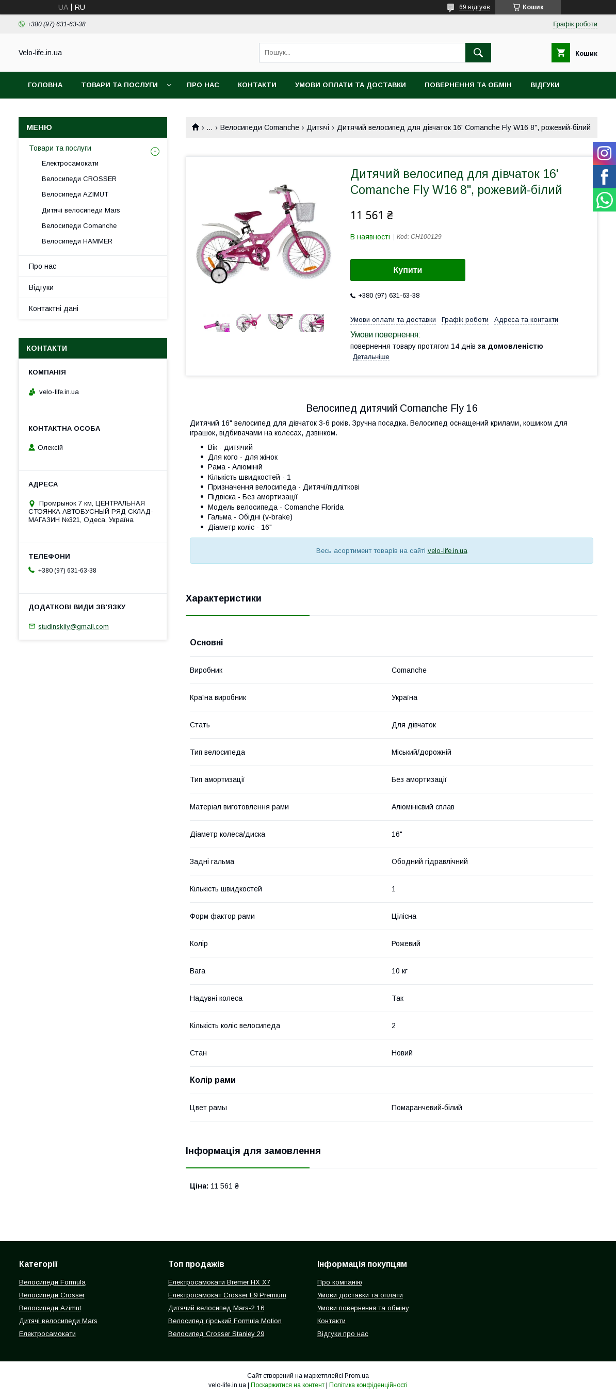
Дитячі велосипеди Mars (81, 210)
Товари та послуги (119, 85)
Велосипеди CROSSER (79, 179)
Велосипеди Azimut (50, 1308)
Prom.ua (357, 1375)
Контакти (257, 85)
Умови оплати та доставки (350, 85)
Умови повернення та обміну (363, 1308)
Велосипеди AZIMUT (75, 194)
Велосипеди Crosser (52, 1295)
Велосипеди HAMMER (77, 241)
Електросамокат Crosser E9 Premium (227, 1295)
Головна (45, 85)
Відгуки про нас (342, 1334)
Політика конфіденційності (368, 1385)
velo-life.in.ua (447, 551)
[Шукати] (478, 52)
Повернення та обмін (468, 85)
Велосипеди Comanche (259, 127)
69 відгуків (474, 7)
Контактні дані (53, 308)
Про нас (203, 85)
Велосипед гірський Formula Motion (225, 1321)
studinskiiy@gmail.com (73, 626)
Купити (408, 270)
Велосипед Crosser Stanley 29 (216, 1334)
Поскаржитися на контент (288, 1385)
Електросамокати (70, 163)
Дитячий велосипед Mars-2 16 (216, 1308)
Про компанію (339, 1282)
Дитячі (317, 127)
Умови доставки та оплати (360, 1295)
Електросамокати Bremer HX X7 (219, 1282)
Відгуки (545, 85)
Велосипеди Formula (52, 1282)
